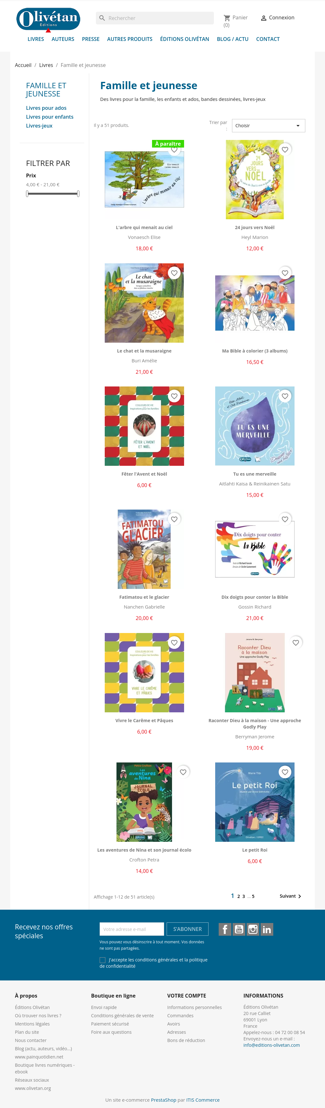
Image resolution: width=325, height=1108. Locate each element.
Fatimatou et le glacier (144, 597)
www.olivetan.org (33, 1088)
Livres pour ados (46, 108)
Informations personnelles (194, 1007)
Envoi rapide (104, 1007)
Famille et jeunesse (46, 89)
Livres (36, 39)
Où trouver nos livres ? (38, 1015)
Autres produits (130, 39)
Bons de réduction (186, 1040)
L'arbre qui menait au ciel (144, 227)
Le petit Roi (254, 850)
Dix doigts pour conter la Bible (255, 597)
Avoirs (173, 1024)
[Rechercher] (155, 18)
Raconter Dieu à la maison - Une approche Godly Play (255, 723)
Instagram (253, 929)
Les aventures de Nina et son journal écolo (144, 850)
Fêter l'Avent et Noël (144, 474)
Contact (268, 39)
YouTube (239, 929)
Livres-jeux (39, 125)
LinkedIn (267, 929)
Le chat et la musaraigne (144, 351)
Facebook (225, 929)
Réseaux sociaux (32, 1080)
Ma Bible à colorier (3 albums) (255, 351)
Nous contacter (31, 1040)
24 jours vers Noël (255, 227)
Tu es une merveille (254, 474)
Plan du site (27, 1032)
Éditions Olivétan (184, 39)
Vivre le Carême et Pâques (144, 720)
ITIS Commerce (203, 1100)
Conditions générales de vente (122, 1015)
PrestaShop (163, 1100)
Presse (91, 39)
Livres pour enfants (49, 117)
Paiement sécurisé (110, 1024)
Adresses (176, 1032)
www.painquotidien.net (39, 1057)
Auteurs (63, 39)
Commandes (180, 1015)
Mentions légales (32, 1024)
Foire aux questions (111, 1032)
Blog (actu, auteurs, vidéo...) (43, 1048)
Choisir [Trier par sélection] (268, 125)
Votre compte (186, 995)
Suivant (291, 896)
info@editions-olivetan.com (271, 1045)
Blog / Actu (233, 39)
